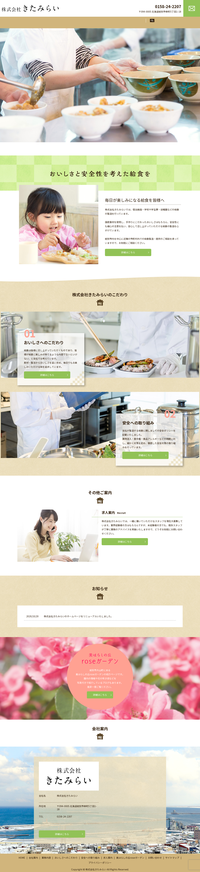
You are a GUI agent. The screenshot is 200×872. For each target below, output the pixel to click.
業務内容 (73, 22)
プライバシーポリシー (100, 863)
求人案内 (144, 22)
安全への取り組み (124, 22)
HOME (22, 858)
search (159, 21)
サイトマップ (172, 858)
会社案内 (56, 22)
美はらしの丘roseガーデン (130, 858)
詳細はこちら (128, 251)
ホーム (41, 22)
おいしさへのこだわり (96, 22)
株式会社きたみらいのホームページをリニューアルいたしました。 (78, 616)
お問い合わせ (155, 858)
